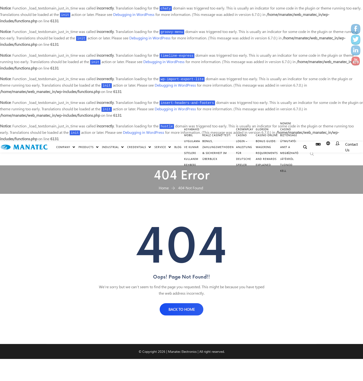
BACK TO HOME (181, 309)
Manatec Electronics (182, 351)
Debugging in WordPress (133, 14)
